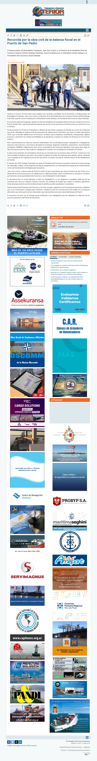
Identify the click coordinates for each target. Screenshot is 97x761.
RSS (28, 745)
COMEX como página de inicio (16, 745)
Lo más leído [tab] (63, 257)
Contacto (34, 745)
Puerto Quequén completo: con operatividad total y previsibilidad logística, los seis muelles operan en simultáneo (67, 279)
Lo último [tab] (53, 257)
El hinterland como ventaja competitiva (63, 270)
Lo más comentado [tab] (75, 257)
